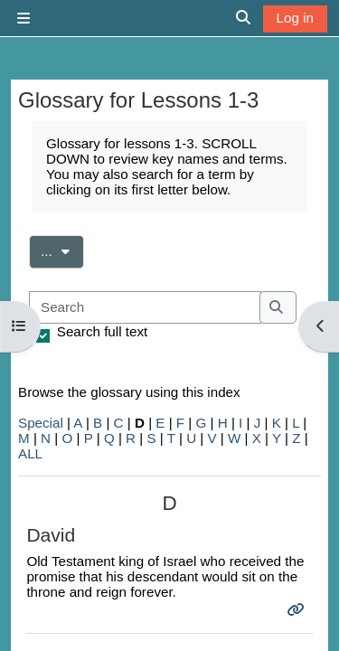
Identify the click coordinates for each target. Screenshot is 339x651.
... (62, 250)
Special (40, 422)
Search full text (102, 331)
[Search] (145, 308)
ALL (30, 453)
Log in (295, 17)
